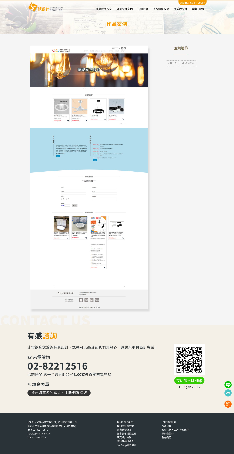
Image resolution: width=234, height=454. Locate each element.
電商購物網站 (124, 429)
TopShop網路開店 (126, 445)
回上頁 (172, 63)
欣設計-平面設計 (126, 441)
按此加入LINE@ (189, 380)
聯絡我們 (166, 437)
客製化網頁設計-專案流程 (175, 429)
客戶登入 (228, 404)
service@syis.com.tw (38, 433)
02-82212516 (57, 365)
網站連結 (188, 63)
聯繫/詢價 (198, 8)
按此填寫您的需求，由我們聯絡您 (59, 393)
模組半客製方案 (125, 426)
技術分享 (142, 8)
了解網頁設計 (161, 8)
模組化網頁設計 (125, 422)
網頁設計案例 (125, 8)
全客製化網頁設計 (126, 433)
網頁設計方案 (104, 8)
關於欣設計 (180, 8)
